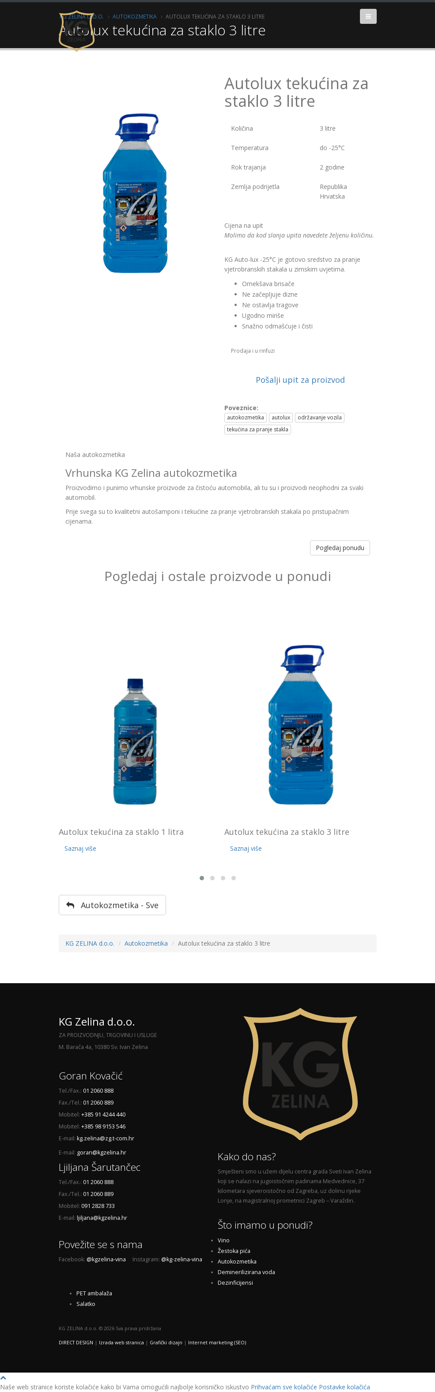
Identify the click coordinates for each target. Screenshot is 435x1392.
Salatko (85, 1304)
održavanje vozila (320, 417)
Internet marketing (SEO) (217, 1342)
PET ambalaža (94, 1293)
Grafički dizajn (166, 1342)
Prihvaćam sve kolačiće (284, 1387)
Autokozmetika (146, 943)
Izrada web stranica (121, 1342)
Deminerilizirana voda (246, 1272)
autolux (281, 417)
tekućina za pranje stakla (257, 429)
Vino (224, 1240)
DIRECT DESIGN (76, 1342)
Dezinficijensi (235, 1282)
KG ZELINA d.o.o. (89, 943)
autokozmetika (245, 417)
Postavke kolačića (344, 1387)
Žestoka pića (234, 1251)
